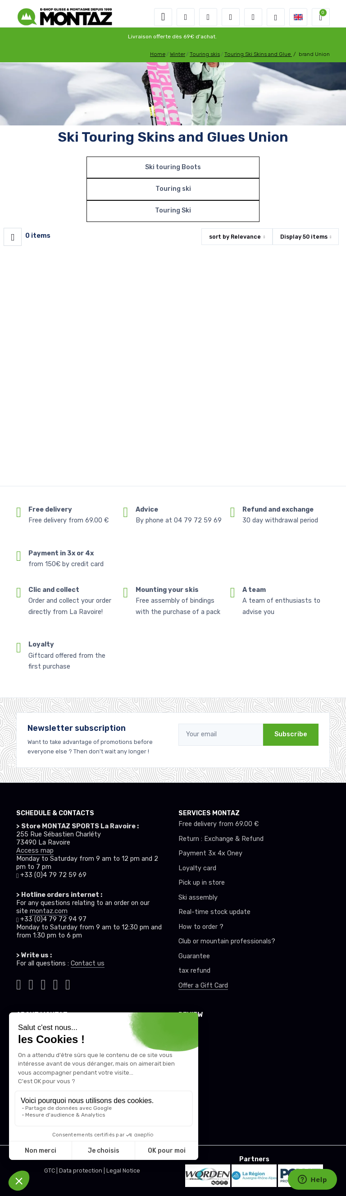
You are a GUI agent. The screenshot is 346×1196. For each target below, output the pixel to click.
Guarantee (194, 956)
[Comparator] (253, 17)
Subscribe (290, 734)
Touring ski (173, 189)
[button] (186, 17)
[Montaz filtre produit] (13, 237)
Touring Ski (173, 210)
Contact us (88, 963)
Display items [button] (304, 236)
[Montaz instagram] (30, 983)
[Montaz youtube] (55, 983)
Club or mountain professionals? (226, 941)
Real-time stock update (214, 912)
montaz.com (49, 911)
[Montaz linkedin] (67, 983)
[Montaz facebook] (43, 983)
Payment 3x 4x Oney (210, 853)
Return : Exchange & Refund (221, 839)
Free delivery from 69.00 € (218, 824)
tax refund (194, 970)
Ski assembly (198, 897)
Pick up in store (201, 883)
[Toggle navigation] (163, 17)
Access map (35, 850)
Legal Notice (123, 1170)
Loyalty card (197, 868)
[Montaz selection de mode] (276, 17)
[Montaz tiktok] (18, 983)
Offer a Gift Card (203, 985)
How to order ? (200, 927)
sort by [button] (235, 236)
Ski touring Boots (173, 167)
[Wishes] (231, 17)
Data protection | (82, 1170)
